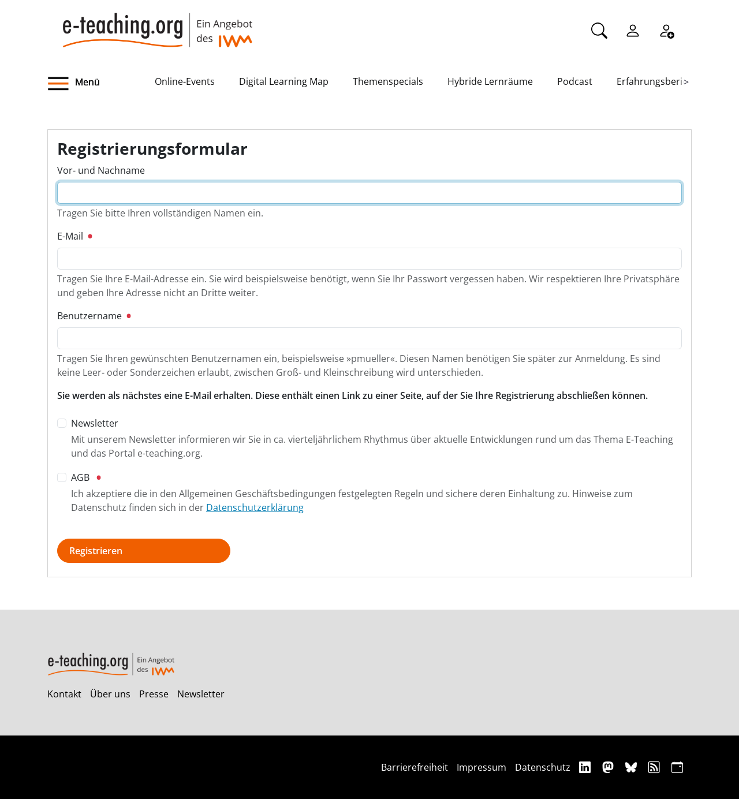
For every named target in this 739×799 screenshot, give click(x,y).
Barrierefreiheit (414, 767)
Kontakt (64, 694)
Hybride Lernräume (490, 81)
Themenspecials (388, 81)
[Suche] (599, 29)
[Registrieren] (666, 29)
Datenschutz (542, 767)
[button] (101, 83)
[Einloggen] (633, 29)
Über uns (110, 694)
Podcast (574, 81)
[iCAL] (677, 767)
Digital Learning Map (284, 81)
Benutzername (93, 315)
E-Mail (74, 236)
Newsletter (201, 694)
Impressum (481, 767)
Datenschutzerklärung (255, 507)
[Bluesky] (632, 767)
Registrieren (95, 550)
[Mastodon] (609, 767)
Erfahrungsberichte (659, 81)
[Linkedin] (586, 767)
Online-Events (185, 81)
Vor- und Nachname (101, 170)
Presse (154, 694)
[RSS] (655, 767)
